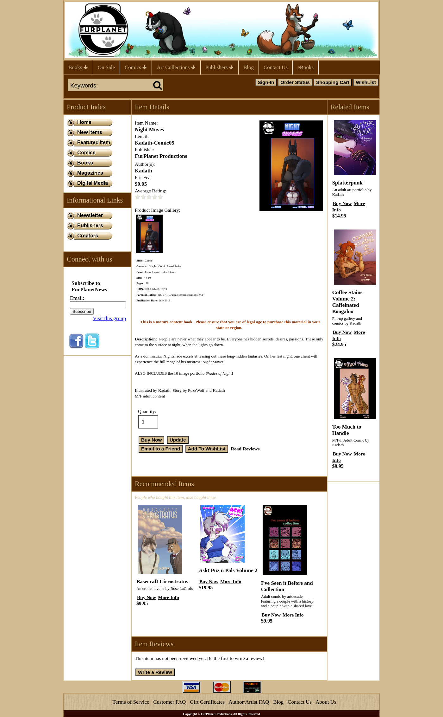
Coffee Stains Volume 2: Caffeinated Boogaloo (347, 301)
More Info (168, 597)
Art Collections (176, 67)
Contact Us (276, 67)
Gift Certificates (207, 702)
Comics (136, 67)
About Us (325, 702)
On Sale (106, 67)
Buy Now (146, 597)
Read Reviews (245, 448)
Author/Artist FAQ (248, 702)
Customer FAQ (169, 702)
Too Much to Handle (346, 430)
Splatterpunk (347, 183)
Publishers (219, 67)
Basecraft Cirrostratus (162, 581)
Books (78, 67)
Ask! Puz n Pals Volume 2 (228, 570)
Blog (248, 67)
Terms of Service (131, 702)
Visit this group (109, 318)
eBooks (305, 67)
